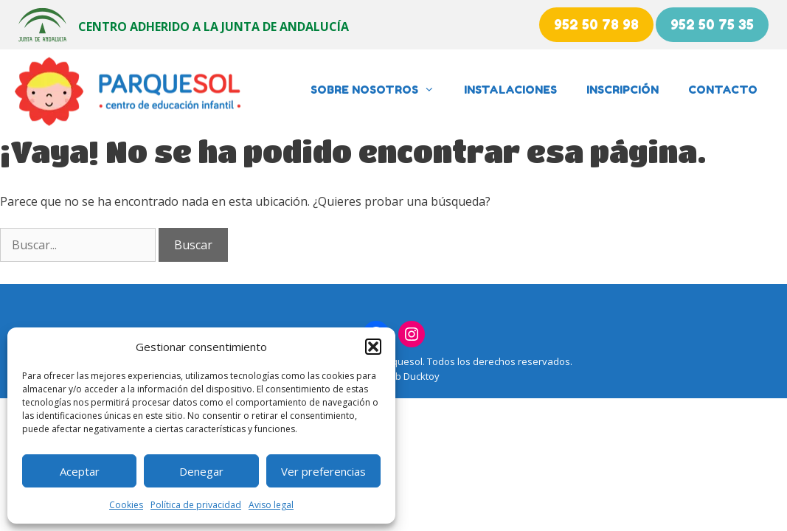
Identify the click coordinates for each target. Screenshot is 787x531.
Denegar (201, 471)
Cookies (126, 505)
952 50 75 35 (712, 24)
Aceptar (80, 471)
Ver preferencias (323, 471)
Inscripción (622, 90)
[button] (373, 346)
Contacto (722, 90)
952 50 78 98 (596, 24)
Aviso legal (271, 505)
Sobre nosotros (380, 90)
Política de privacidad (195, 505)
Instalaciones (510, 90)
